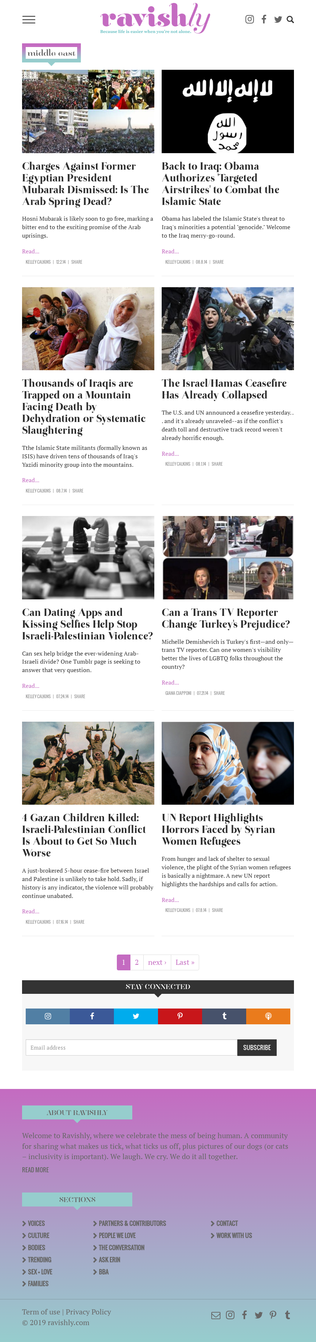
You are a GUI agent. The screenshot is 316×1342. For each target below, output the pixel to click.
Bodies (36, 1247)
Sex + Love (40, 1271)
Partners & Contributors (132, 1223)
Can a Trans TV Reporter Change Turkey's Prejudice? (226, 618)
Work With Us (234, 1235)
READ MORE (35, 1169)
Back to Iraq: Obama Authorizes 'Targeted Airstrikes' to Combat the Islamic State (220, 184)
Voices (36, 1223)
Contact (227, 1223)
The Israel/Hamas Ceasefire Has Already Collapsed (224, 389)
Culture (38, 1235)
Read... (30, 251)
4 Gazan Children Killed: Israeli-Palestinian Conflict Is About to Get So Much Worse (84, 835)
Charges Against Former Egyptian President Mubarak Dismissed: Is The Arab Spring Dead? (85, 184)
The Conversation (121, 1247)
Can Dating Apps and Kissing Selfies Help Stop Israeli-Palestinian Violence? (87, 624)
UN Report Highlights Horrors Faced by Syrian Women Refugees (219, 829)
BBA (103, 1271)
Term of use (41, 1312)
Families (38, 1283)
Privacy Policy (88, 1312)
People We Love (117, 1235)
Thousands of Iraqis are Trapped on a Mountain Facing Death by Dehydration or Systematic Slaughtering (84, 407)
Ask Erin (109, 1259)
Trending (39, 1259)
